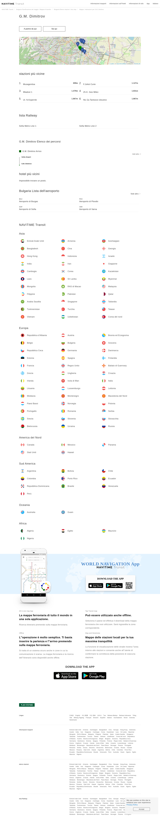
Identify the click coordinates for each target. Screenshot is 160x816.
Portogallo (128, 745)
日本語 (71, 715)
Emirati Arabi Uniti (75, 730)
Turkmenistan (81, 736)
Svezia (85, 747)
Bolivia (108, 750)
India (77, 732)
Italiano (109, 717)
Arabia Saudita (120, 734)
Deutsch (95, 717)
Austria (79, 739)
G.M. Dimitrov (32, 16)
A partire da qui (30, 29)
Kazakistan (110, 732)
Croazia (85, 743)
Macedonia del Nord (92, 745)
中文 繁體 (85, 715)
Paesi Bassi (105, 745)
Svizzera (115, 739)
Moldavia (72, 745)
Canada (129, 747)
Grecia (71, 743)
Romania (72, 747)
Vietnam (102, 736)
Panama (79, 750)
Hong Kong (123, 730)
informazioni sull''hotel (117, 3)
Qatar (112, 734)
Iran (82, 732)
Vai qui (54, 29)
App (148, 3)
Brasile (96, 752)
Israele (71, 732)
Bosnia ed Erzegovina (90, 739)
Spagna (95, 741)
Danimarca (81, 741)
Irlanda (92, 743)
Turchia (89, 736)
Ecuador (72, 752)
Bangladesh (103, 730)
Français (88, 717)
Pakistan (105, 734)
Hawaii (94, 750)
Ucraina (116, 747)
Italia (107, 743)
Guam (122, 752)
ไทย (104, 715)
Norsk (126, 717)
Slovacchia (99, 747)
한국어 (99, 715)
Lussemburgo (122, 743)
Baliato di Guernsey (130, 741)
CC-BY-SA (137, 63)
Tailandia (72, 736)
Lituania (113, 743)
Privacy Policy (132, 805)
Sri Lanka (124, 732)
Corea (103, 732)
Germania (72, 741)
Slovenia (92, 747)
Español (102, 717)
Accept (141, 809)
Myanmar (131, 732)
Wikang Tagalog (79, 717)
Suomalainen (118, 717)
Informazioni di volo (136, 3)
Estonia (88, 741)
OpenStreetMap (121, 63)
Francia (109, 741)
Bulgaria (107, 739)
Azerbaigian (94, 730)
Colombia (120, 750)
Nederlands (73, 720)
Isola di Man (100, 743)
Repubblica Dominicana (84, 752)
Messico (72, 750)
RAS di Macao (81, 734)
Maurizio (72, 754)
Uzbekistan (110, 736)
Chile (113, 750)
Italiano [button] (155, 3)
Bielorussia (108, 747)
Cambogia (96, 732)
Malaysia (91, 734)
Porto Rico (128, 750)
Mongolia (72, 734)
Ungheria (78, 743)
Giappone (88, 732)
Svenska (132, 717)
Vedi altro (136, 154)
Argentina (101, 750)
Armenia (85, 730)
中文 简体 (93, 715)
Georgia (115, 730)
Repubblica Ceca (124, 739)
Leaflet (112, 63)
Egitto (134, 752)
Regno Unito (118, 741)
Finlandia (102, 741)
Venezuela (103, 752)
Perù (109, 752)
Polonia (120, 745)
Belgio (101, 739)
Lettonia (130, 743)
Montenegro (81, 745)
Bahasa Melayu (113, 715)
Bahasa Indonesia (125, 715)
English (77, 715)
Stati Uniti (87, 750)
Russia (123, 747)
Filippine (98, 734)
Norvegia (113, 745)
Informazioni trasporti (98, 3)
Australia (116, 752)
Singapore (130, 734)
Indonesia (132, 730)
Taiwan (96, 736)
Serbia (79, 747)
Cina (110, 730)
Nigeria (79, 754)
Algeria (128, 752)
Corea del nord (121, 736)
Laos (117, 732)
